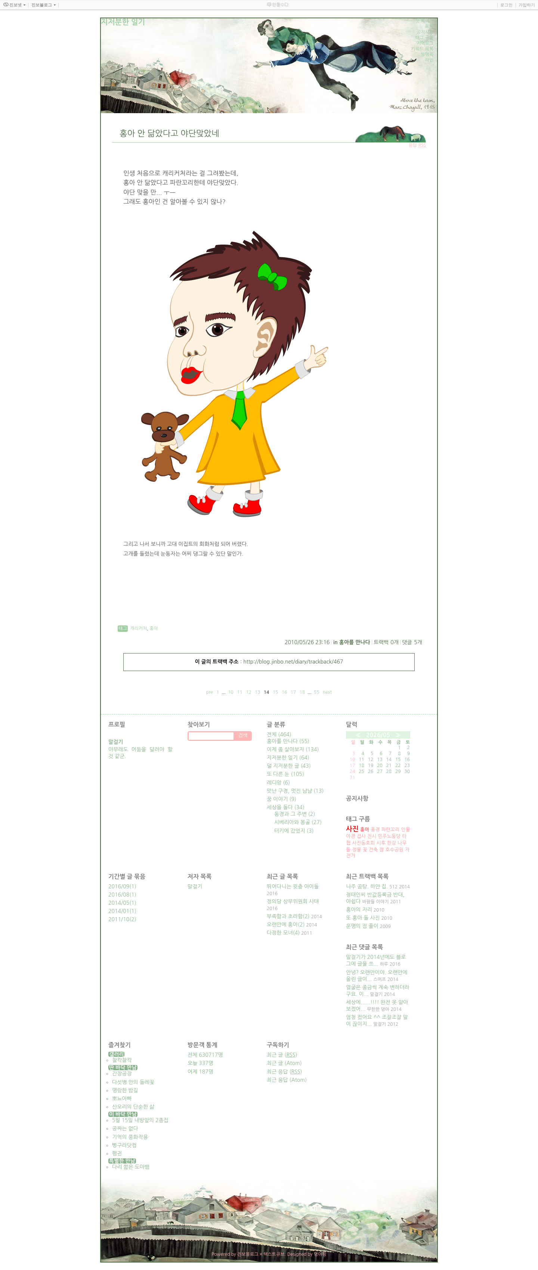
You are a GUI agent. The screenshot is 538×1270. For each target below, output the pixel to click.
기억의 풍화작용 (130, 1137)
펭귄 (117, 1153)
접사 (360, 836)
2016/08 (118, 894)
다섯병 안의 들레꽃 (133, 1082)
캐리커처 (138, 628)
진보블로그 (247, 1254)
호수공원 (394, 849)
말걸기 (195, 886)
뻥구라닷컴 (124, 1145)
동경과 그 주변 (294, 814)
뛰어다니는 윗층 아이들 (293, 886)
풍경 (375, 829)
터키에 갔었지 (293, 830)
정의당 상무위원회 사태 (293, 901)
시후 (380, 843)
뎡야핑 (320, 1254)
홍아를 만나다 (354, 642)
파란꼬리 (390, 829)
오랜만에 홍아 (282, 924)
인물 (405, 829)
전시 (371, 836)
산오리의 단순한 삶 (133, 1106)
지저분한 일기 (288, 757)
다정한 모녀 (280, 932)
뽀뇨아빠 (122, 1098)
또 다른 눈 (285, 774)
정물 (356, 849)
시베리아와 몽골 (298, 822)
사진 (352, 829)
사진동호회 (363, 843)
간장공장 (122, 1073)
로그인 (506, 5)
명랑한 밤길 (125, 1090)
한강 (391, 843)
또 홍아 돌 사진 (363, 917)
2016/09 (118, 886)
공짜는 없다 (125, 1128)
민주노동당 (389, 836)
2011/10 (118, 919)
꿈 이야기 (281, 799)
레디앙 (278, 782)
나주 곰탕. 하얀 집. (367, 886)
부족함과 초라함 (285, 916)
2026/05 (378, 735)
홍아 (153, 628)
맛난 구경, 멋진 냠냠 (295, 791)
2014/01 (118, 911)
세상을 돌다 (285, 807)
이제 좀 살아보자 (293, 749)
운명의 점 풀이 (362, 926)
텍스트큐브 (273, 1254)
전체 (279, 734)
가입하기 (527, 5)
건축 (373, 849)
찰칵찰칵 (122, 1060)
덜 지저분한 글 (289, 765)
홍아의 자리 (359, 909)
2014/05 (118, 903)
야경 (350, 836)
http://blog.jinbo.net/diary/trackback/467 (293, 661)
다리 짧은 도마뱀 (130, 1167)
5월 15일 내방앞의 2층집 (140, 1120)
